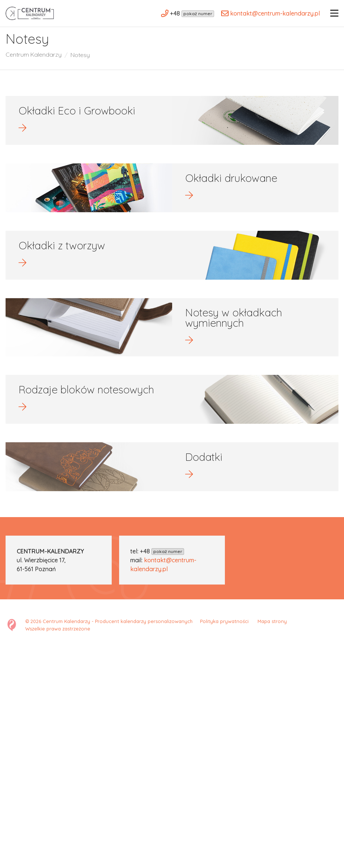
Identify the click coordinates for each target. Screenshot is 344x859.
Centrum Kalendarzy (34, 62)
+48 (162, 561)
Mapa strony (272, 632)
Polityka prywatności (226, 632)
